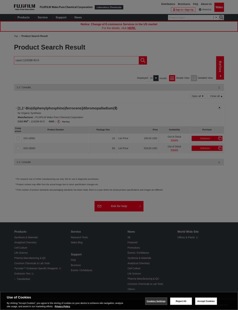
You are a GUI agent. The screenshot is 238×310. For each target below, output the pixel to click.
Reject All (181, 301)
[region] (119, 301)
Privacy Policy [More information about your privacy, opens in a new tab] (62, 306)
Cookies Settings (156, 301)
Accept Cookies (206, 301)
